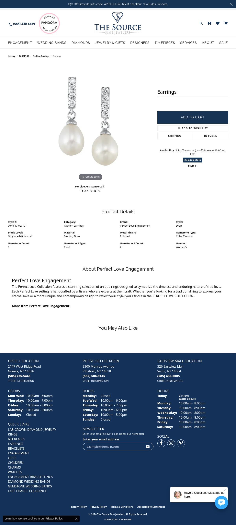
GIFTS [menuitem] (12, 458)
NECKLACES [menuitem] (16, 439)
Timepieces (165, 43)
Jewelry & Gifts (110, 43)
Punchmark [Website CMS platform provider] (125, 519)
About (208, 43)
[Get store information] (21, 381)
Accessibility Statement (151, 506)
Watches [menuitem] (15, 472)
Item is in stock (193, 159)
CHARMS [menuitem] (14, 467)
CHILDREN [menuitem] (15, 462)
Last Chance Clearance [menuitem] (27, 491)
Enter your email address (101, 439)
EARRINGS (24, 56)
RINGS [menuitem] (12, 434)
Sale (223, 43)
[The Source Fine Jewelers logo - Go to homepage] (118, 23)
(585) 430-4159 (89, 190)
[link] (21, 23)
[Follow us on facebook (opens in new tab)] (161, 443)
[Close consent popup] (76, 519)
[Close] (231, 4)
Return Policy (79, 506)
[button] (201, 23)
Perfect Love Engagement (135, 225)
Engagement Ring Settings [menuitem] (30, 477)
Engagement (20, 43)
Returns (210, 136)
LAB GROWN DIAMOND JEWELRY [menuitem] (32, 429)
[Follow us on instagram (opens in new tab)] (171, 443)
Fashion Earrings (41, 56)
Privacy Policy (99, 506)
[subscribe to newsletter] (148, 446)
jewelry (11, 56)
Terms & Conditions (122, 506)
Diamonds (81, 43)
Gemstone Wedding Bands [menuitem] (30, 486)
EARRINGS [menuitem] (15, 444)
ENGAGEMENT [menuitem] (18, 453)
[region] (91, 123)
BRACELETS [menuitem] (16, 448)
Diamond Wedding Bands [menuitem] (29, 481)
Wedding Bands (52, 43)
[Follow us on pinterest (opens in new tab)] (181, 443)
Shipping (174, 136)
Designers (140, 43)
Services (188, 43)
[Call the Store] (19, 376)
